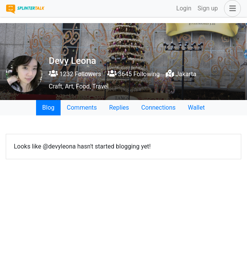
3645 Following (133, 74)
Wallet (196, 107)
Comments (82, 107)
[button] (231, 8)
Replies (119, 107)
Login (183, 8)
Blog (48, 107)
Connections (158, 107)
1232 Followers (75, 74)
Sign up (208, 8)
